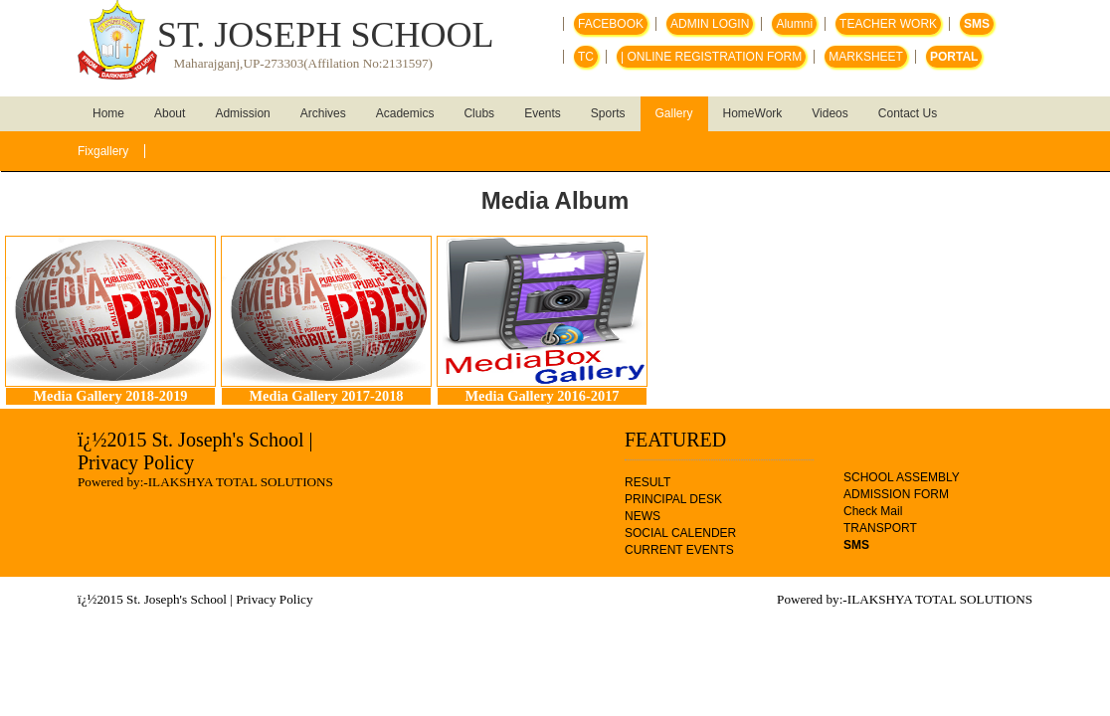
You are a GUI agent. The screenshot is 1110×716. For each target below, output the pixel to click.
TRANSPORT (880, 528)
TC (586, 57)
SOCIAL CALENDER (680, 533)
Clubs (478, 113)
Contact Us (907, 113)
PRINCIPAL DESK (673, 499)
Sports (608, 113)
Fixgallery (103, 151)
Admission (242, 113)
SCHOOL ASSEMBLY (901, 477)
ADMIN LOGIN (709, 24)
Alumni (794, 24)
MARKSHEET (866, 57)
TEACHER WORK (888, 24)
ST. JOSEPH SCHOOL (325, 35)
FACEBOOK (611, 24)
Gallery (674, 113)
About (169, 113)
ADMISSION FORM (896, 494)
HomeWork (753, 113)
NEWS (642, 516)
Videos (829, 113)
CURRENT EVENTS (679, 550)
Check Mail (872, 511)
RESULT (647, 482)
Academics (405, 113)
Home (108, 113)
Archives (323, 113)
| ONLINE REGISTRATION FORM (711, 57)
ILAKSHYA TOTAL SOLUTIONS (240, 481)
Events (542, 113)
